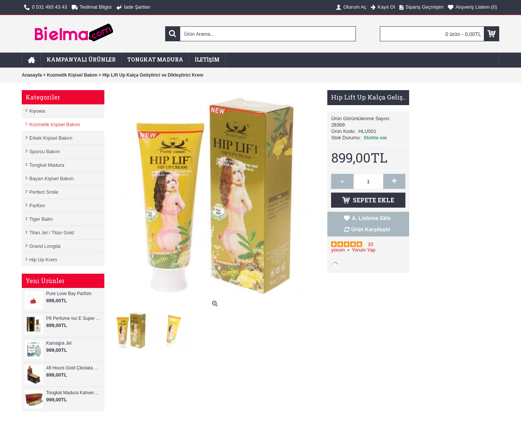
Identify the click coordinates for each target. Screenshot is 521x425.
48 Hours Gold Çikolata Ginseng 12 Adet (73, 368)
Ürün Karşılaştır (371, 229)
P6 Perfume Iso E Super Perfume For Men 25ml (73, 318)
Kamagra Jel (58, 343)
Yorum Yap (363, 250)
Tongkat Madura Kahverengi (73, 392)
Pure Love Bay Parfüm (69, 293)
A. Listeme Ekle (371, 218)
